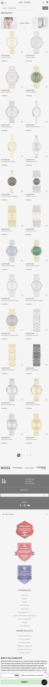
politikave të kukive (41, 670)
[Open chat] (44, 682)
